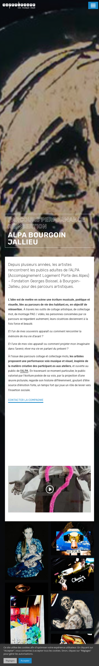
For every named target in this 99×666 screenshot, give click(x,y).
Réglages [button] (10, 660)
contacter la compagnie (25, 400)
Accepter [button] (25, 660)
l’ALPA (24, 370)
